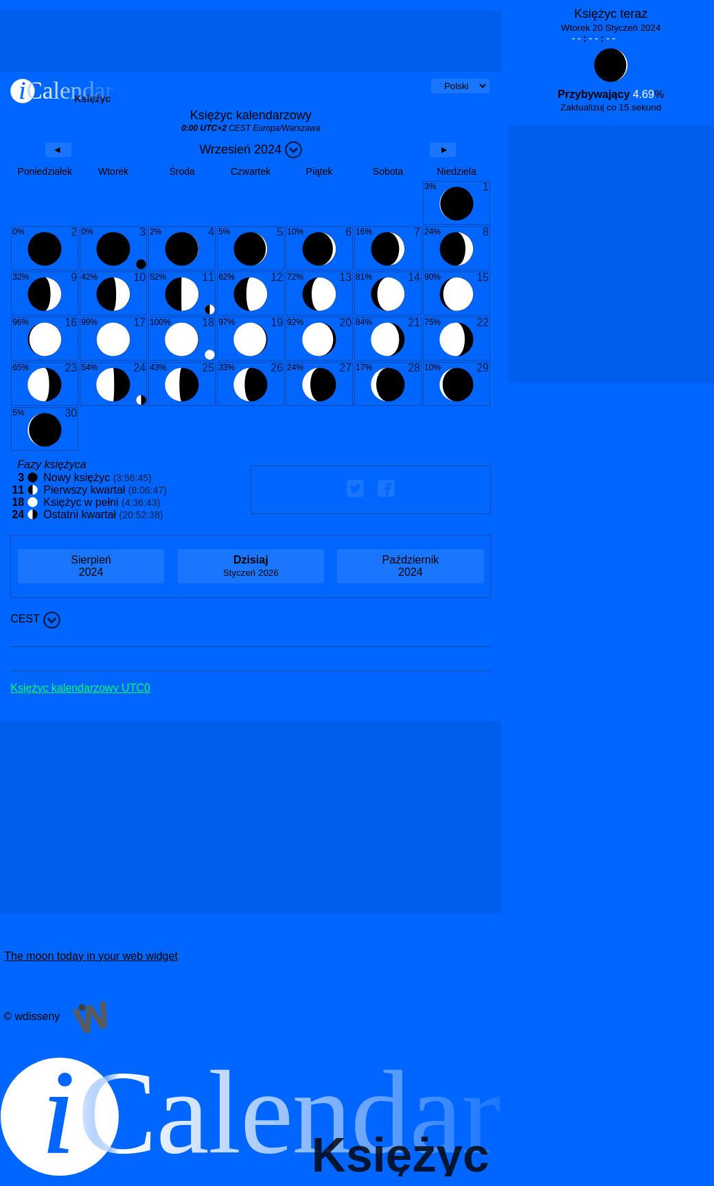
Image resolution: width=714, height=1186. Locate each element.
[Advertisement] (250, 41)
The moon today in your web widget (91, 956)
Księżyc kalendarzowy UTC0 (80, 688)
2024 (91, 566)
